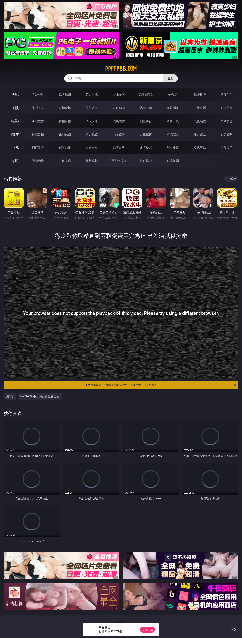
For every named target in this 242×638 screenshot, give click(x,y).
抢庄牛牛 (227, 94)
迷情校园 (146, 147)
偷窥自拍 (38, 134)
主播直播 (200, 108)
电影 (15, 120)
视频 (15, 107)
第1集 (9, 396)
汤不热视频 (118, 161)
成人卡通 (92, 121)
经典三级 (173, 121)
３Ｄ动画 (119, 108)
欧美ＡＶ (92, 108)
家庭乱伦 (65, 147)
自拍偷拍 (65, 108)
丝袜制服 (173, 108)
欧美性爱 (119, 121)
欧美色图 (92, 134)
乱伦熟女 (200, 121)
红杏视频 (146, 161)
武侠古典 (119, 147)
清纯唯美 (173, 134)
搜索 (170, 78)
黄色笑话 (200, 147)
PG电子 (38, 94)
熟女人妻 (146, 108)
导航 (15, 160)
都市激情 (38, 147)
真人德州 (65, 94)
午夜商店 (65, 161)
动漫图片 (119, 134)
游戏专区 (119, 94)
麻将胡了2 (146, 94)
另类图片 (227, 134)
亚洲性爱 (38, 121)
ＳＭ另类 (227, 108)
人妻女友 (92, 147)
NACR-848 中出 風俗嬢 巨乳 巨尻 (39, 396)
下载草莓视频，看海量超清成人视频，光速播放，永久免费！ (161, 385)
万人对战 (92, 94)
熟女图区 (200, 134)
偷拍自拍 (65, 121)
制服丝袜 (146, 121)
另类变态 (227, 121)
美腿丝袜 (146, 134)
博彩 (15, 94)
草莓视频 (92, 161)
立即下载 (147, 629)
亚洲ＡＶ (38, 108)
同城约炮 (38, 161)
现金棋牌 (200, 94)
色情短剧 (173, 161)
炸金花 (172, 94)
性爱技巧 (227, 147)
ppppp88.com (121, 68)
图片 (15, 134)
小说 (15, 147)
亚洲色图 (65, 134)
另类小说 (173, 147)
